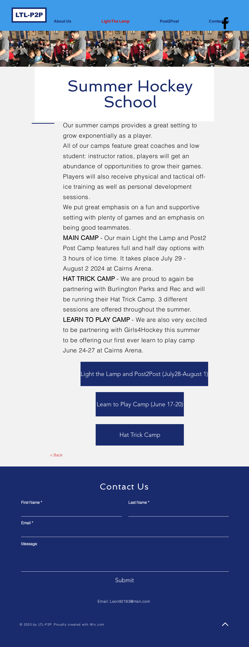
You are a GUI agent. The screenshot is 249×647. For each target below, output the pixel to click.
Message (29, 544)
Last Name (137, 502)
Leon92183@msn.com (130, 601)
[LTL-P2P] (29, 15)
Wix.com (97, 624)
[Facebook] (225, 23)
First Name (30, 502)
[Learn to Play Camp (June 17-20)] (140, 404)
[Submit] (124, 580)
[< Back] (56, 455)
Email (26, 523)
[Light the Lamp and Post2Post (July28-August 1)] (144, 374)
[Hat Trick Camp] (140, 435)
